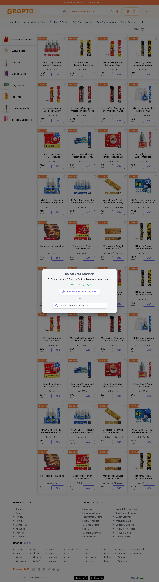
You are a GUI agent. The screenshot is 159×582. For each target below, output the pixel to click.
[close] (100, 568)
